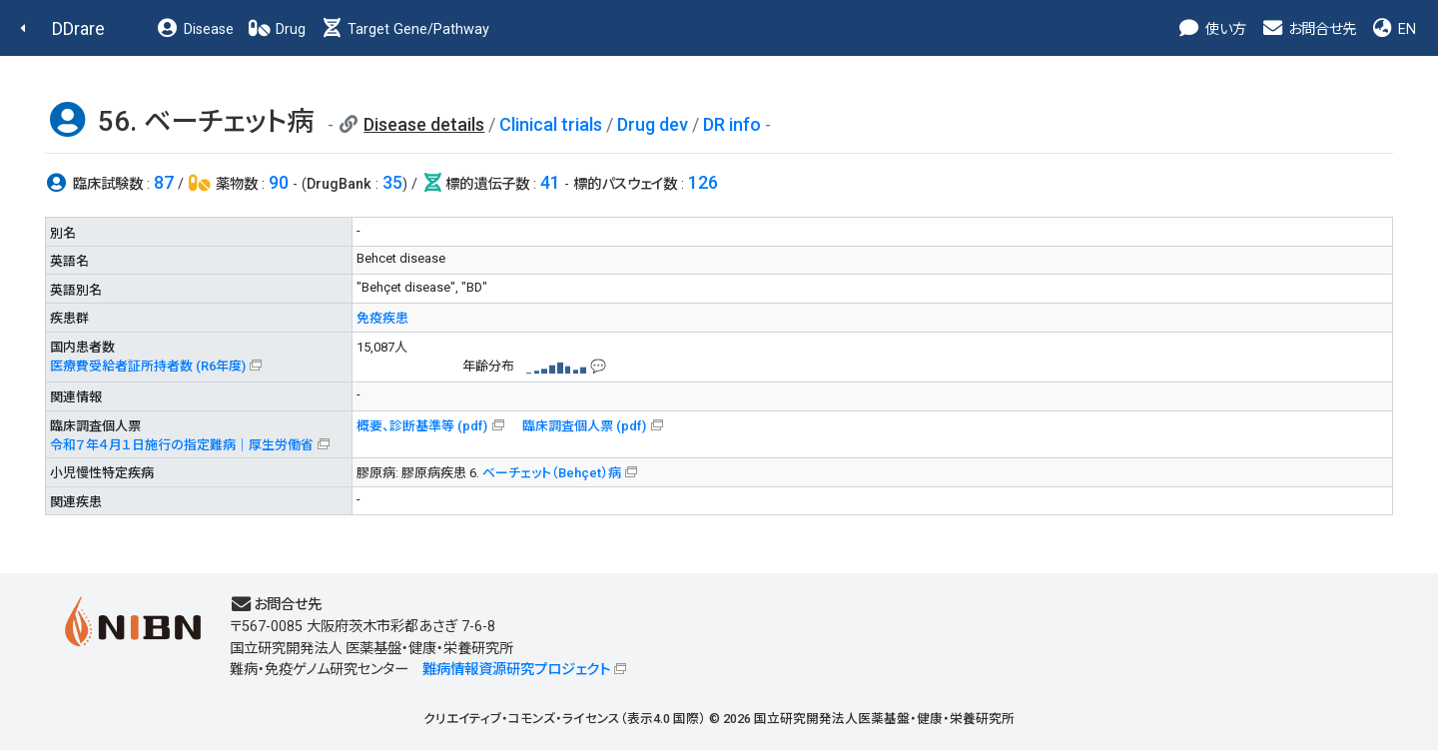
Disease (195, 29)
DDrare (78, 28)
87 (164, 182)
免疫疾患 (382, 318)
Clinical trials (550, 124)
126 (703, 182)
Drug (277, 29)
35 (392, 182)
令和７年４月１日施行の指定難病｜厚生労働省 (182, 444)
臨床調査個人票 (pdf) (584, 425)
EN (1393, 29)
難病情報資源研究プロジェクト (516, 669)
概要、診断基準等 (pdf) (422, 425)
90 (279, 182)
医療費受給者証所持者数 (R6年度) (148, 366)
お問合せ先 (1308, 29)
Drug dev (652, 124)
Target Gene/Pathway (404, 29)
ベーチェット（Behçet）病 (551, 472)
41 (550, 182)
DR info (732, 124)
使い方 (1211, 29)
